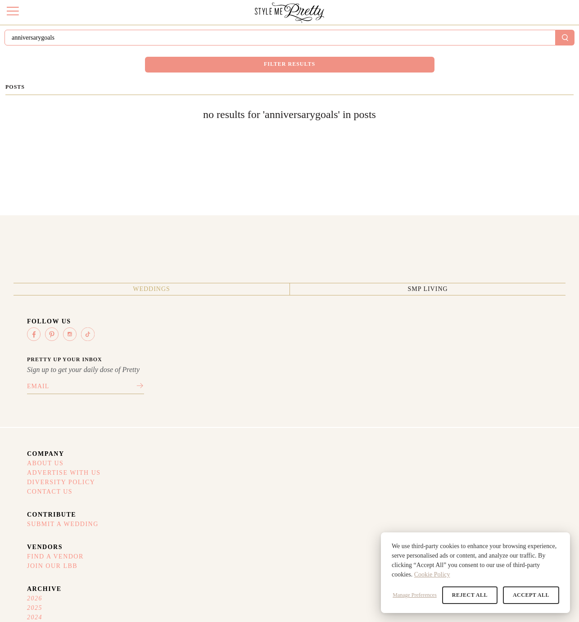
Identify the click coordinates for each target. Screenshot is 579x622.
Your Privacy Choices (412, 521)
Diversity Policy (232, 414)
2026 (478, 391)
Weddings (73, 448)
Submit (505, 39)
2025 (478, 403)
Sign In (547, 40)
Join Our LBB (404, 403)
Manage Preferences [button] (422, 595)
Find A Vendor (407, 391)
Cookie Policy (432, 574)
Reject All (475, 595)
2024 (478, 414)
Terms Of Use (401, 487)
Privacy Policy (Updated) (417, 498)
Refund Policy (401, 509)
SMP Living (146, 448)
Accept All (533, 595)
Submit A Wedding (323, 391)
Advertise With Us (234, 403)
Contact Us (222, 425)
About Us (218, 391)
